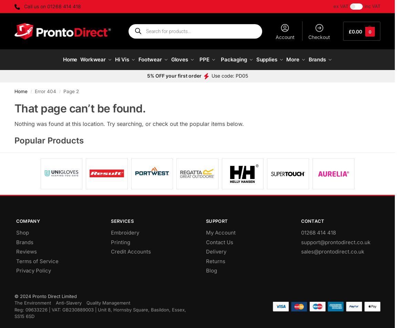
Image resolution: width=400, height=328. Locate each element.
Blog (211, 268)
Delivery (216, 249)
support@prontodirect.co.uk (335, 239)
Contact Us (219, 239)
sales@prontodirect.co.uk (332, 249)
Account (285, 31)
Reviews (26, 249)
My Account (221, 230)
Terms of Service (37, 258)
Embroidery (125, 230)
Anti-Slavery (69, 300)
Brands (24, 239)
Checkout (319, 31)
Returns (215, 258)
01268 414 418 (318, 230)
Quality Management (108, 300)
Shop (22, 230)
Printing (120, 239)
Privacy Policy (33, 268)
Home (21, 88)
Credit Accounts (131, 249)
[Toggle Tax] (356, 6)
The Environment (32, 300)
